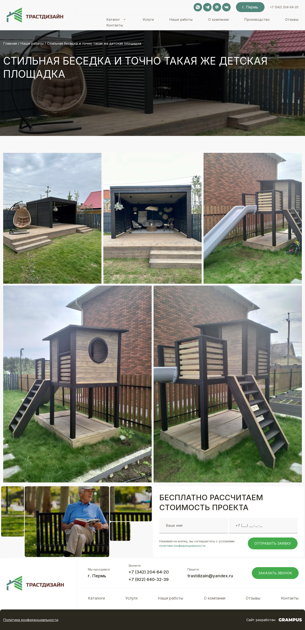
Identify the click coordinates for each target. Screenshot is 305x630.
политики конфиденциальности (182, 545)
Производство (257, 19)
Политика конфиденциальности (30, 620)
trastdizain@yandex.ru (210, 575)
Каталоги (96, 598)
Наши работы (181, 19)
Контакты (114, 25)
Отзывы (291, 19)
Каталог (113, 19)
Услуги (148, 19)
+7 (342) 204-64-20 (284, 7)
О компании (218, 19)
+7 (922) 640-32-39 (148, 579)
